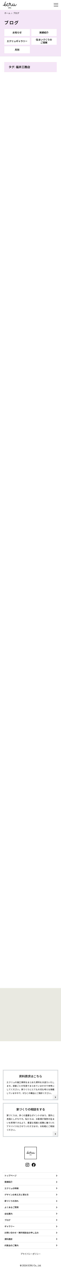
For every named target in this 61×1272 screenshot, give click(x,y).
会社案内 (8, 1214)
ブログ (11, 22)
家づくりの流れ (11, 1201)
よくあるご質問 (11, 1207)
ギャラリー (9, 1226)
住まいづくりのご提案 (44, 41)
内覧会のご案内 (11, 1245)
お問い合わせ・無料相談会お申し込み (21, 1232)
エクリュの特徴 (11, 1188)
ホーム (7, 13)
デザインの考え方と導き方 (16, 1194)
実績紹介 (44, 32)
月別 (17, 49)
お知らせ (17, 32)
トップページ (10, 1175)
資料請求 (8, 1239)
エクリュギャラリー (17, 41)
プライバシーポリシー (31, 1254)
